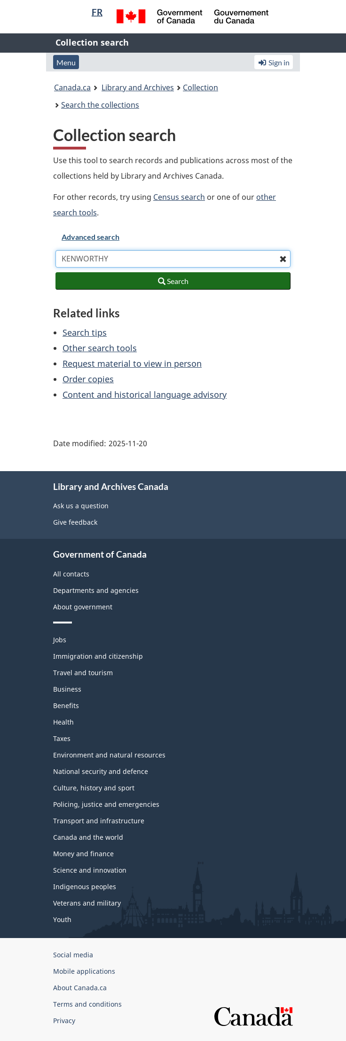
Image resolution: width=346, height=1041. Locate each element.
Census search (179, 197)
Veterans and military (87, 903)
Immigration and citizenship (98, 656)
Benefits (66, 705)
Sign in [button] (274, 62)
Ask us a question (81, 505)
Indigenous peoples (84, 886)
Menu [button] (66, 62)
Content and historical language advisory (145, 394)
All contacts (71, 573)
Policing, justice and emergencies (106, 804)
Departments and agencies (96, 590)
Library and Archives (138, 87)
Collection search (92, 42)
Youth (62, 919)
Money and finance (83, 853)
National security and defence (100, 771)
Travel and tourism (83, 672)
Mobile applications (84, 971)
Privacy (64, 1020)
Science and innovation (89, 870)
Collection (200, 87)
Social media (73, 954)
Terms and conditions (87, 1004)
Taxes (62, 738)
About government (82, 606)
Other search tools (100, 348)
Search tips (85, 332)
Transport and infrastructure (98, 820)
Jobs (59, 639)
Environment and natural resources (109, 754)
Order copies (88, 379)
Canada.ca (72, 87)
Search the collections (100, 105)
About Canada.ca (80, 987)
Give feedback (75, 522)
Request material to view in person (132, 363)
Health (63, 722)
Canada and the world (88, 837)
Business (67, 689)
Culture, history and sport (93, 787)
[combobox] (173, 259)
